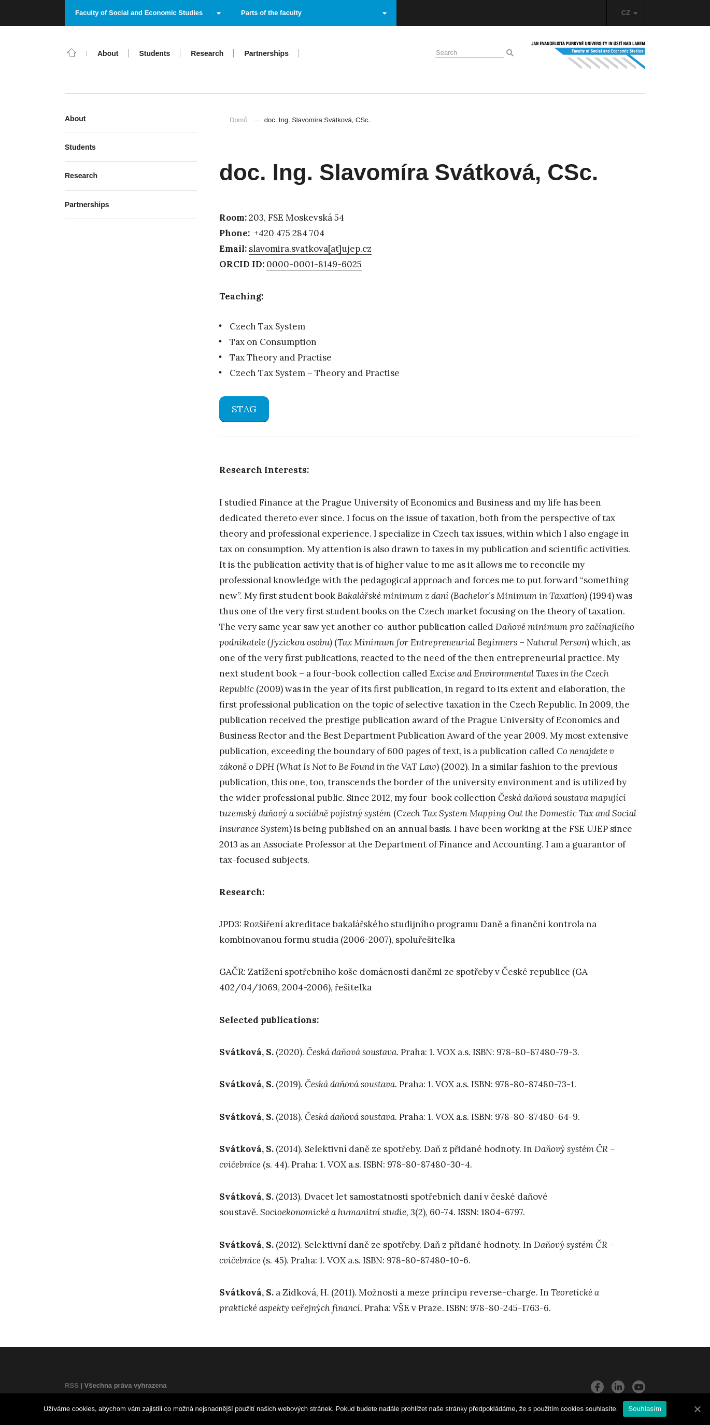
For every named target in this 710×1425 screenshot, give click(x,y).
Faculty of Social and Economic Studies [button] (148, 13)
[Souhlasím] (697, 1409)
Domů (239, 120)
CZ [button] (629, 13)
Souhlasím (644, 1409)
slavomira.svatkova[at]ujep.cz (310, 248)
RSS (72, 1385)
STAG (244, 409)
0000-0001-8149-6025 (314, 264)
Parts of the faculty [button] (314, 13)
